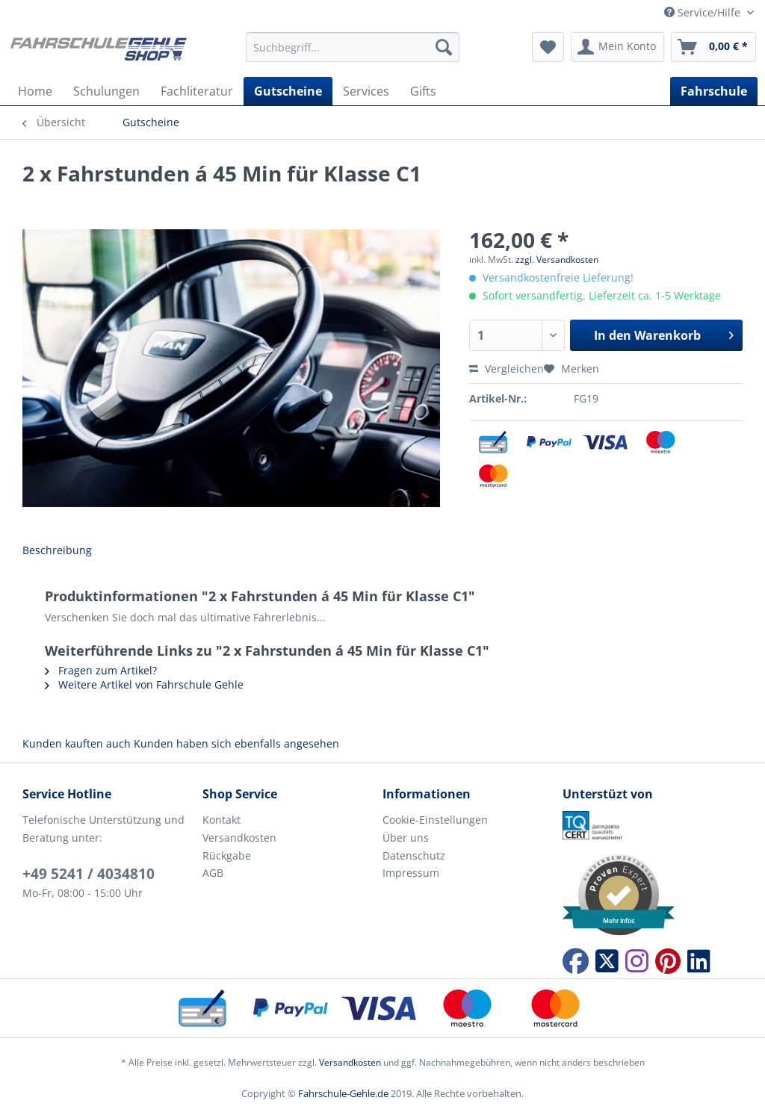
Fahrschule (714, 91)
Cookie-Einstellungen (435, 820)
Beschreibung (57, 550)
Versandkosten (239, 837)
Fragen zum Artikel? (101, 670)
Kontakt (221, 820)
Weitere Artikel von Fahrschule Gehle (144, 684)
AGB (212, 873)
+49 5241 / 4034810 (88, 873)
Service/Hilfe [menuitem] (703, 12)
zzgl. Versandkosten (556, 259)
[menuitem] (353, 54)
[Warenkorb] (713, 47)
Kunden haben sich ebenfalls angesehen (236, 743)
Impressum (410, 873)
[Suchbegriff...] (353, 47)
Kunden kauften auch (76, 743)
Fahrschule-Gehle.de (343, 1093)
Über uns (405, 837)
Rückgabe (226, 855)
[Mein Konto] (617, 47)
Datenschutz (413, 855)
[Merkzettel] (548, 47)
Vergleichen (506, 368)
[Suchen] (443, 47)
